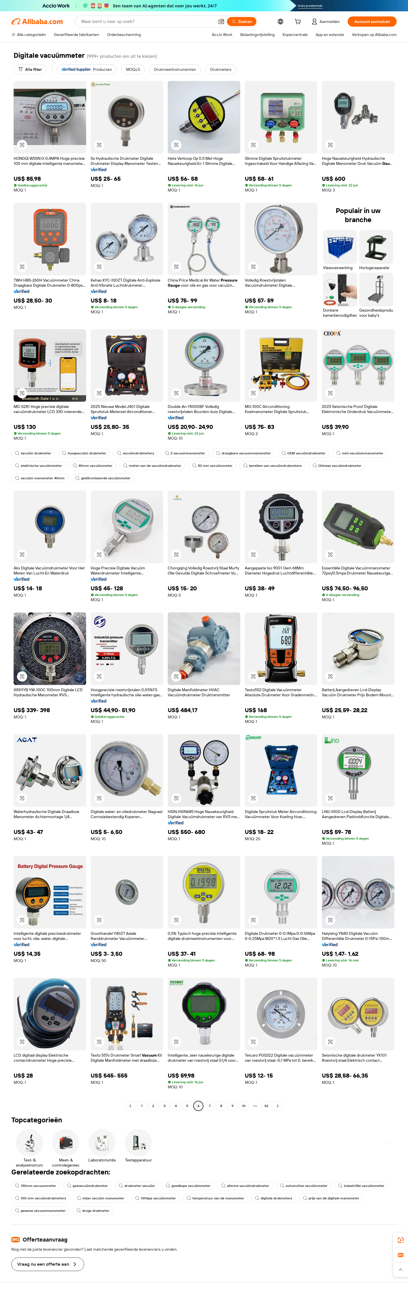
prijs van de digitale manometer (331, 1198)
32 (266, 1106)
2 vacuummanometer (185, 453)
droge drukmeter (92, 1210)
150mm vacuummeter (35, 1186)
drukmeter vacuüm (137, 1186)
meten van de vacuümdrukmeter (152, 465)
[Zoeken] (241, 21)
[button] (221, 21)
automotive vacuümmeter (304, 1186)
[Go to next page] (278, 1106)
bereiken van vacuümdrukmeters (272, 465)
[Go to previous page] (130, 1106)
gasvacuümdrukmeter (87, 1186)
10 (244, 1106)
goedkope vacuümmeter (188, 1186)
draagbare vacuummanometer (243, 453)
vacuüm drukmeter (33, 453)
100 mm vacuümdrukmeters (40, 1198)
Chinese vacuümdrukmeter (337, 465)
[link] (400, 1240)
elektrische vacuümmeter (38, 465)
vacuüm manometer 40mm (40, 478)
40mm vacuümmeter (92, 465)
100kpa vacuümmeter (155, 1198)
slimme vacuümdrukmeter (245, 1186)
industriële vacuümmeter (361, 1186)
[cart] (299, 22)
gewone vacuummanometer (40, 1210)
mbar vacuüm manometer (100, 1198)
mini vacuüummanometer (359, 453)
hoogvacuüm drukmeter (84, 453)
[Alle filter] (30, 69)
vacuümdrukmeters (135, 453)
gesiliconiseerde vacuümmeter (103, 478)
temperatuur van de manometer (215, 1198)
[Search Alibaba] (147, 21)
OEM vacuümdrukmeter (304, 453)
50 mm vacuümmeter (212, 465)
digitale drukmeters (273, 1198)
